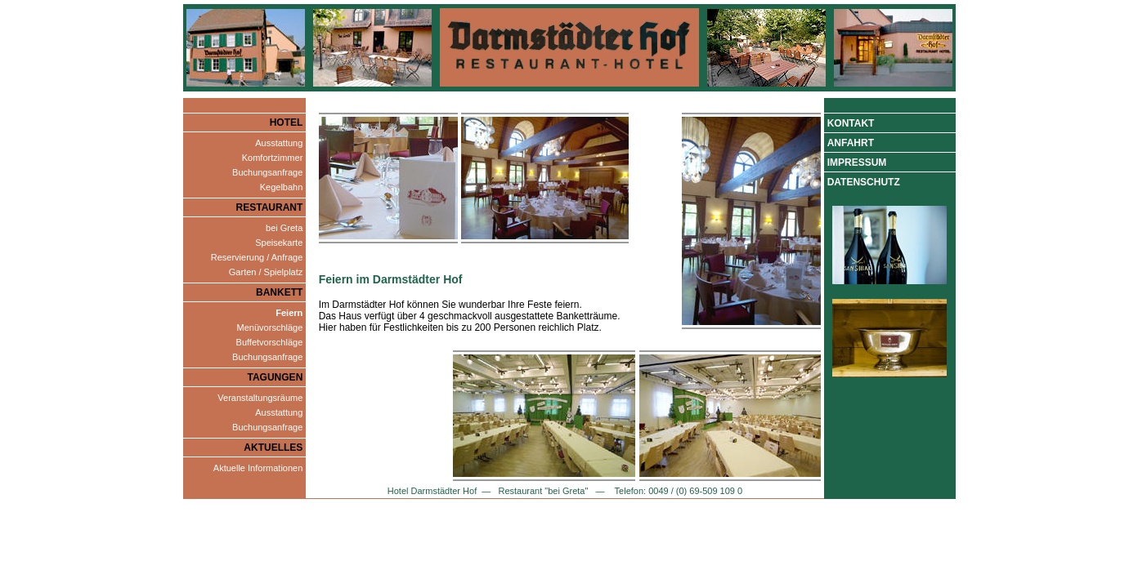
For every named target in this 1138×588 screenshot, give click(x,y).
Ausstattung (278, 143)
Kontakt (851, 123)
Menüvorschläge (270, 327)
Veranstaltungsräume (259, 398)
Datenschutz (863, 182)
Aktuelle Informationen (257, 468)
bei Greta (284, 228)
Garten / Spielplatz (266, 272)
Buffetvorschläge (269, 342)
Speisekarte (278, 242)
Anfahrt (850, 143)
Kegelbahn (281, 187)
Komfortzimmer (272, 158)
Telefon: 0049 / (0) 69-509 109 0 (677, 491)
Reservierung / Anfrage (257, 257)
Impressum (857, 162)
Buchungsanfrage (267, 172)
